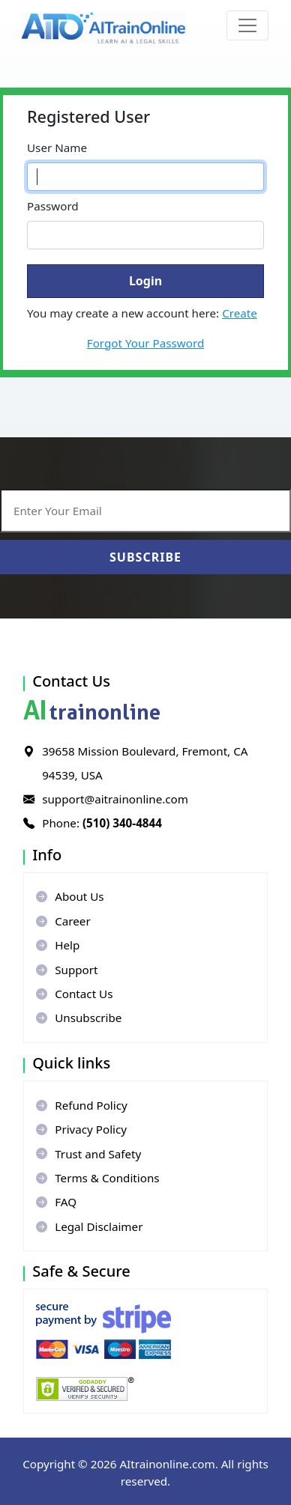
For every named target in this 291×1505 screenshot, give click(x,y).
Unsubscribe (79, 1017)
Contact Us (74, 993)
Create (239, 312)
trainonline (91, 712)
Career (63, 920)
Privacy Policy (81, 1129)
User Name (57, 147)
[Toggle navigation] (247, 25)
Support (67, 969)
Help (58, 944)
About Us (70, 896)
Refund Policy (82, 1105)
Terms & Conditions (97, 1177)
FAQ (56, 1201)
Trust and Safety (88, 1153)
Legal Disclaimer (89, 1226)
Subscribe (146, 557)
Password (53, 205)
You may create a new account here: (142, 312)
